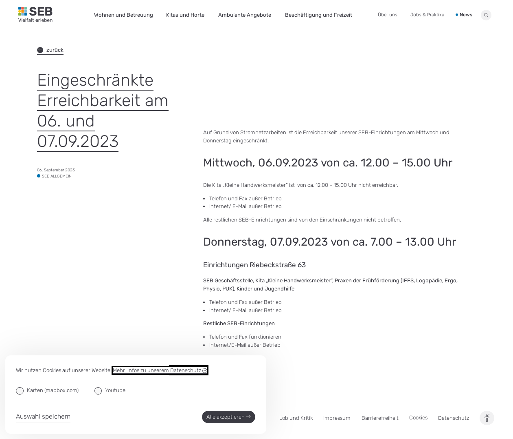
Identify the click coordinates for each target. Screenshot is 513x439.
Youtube (115, 390)
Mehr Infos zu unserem (160, 370)
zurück (50, 50)
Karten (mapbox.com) (53, 390)
